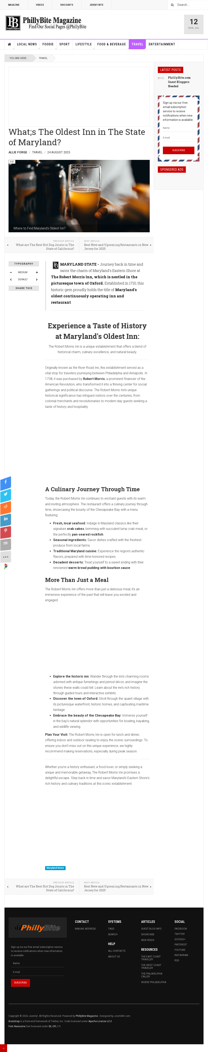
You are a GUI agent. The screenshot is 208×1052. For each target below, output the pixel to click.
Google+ (179, 939)
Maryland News (55, 868)
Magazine (14, 4)
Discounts (66, 4)
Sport (64, 44)
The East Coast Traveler (151, 958)
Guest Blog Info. (151, 928)
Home (9, 44)
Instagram (181, 955)
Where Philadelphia (153, 982)
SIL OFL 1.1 (55, 1026)
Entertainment (162, 44)
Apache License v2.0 (100, 1021)
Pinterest (180, 944)
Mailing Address (85, 928)
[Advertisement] (79, 95)
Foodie (49, 45)
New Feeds (147, 940)
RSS (176, 960)
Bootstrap (14, 1021)
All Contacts (116, 950)
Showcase (147, 934)
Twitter (179, 934)
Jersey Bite (96, 4)
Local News (28, 45)
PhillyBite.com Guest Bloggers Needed (179, 82)
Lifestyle (85, 45)
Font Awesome (17, 1026)
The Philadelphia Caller (151, 975)
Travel (138, 45)
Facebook (180, 928)
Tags (111, 928)
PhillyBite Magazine (87, 1016)
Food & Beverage (113, 45)
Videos (40, 4)
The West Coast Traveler (151, 966)
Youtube (179, 949)
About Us (114, 956)
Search (112, 934)
